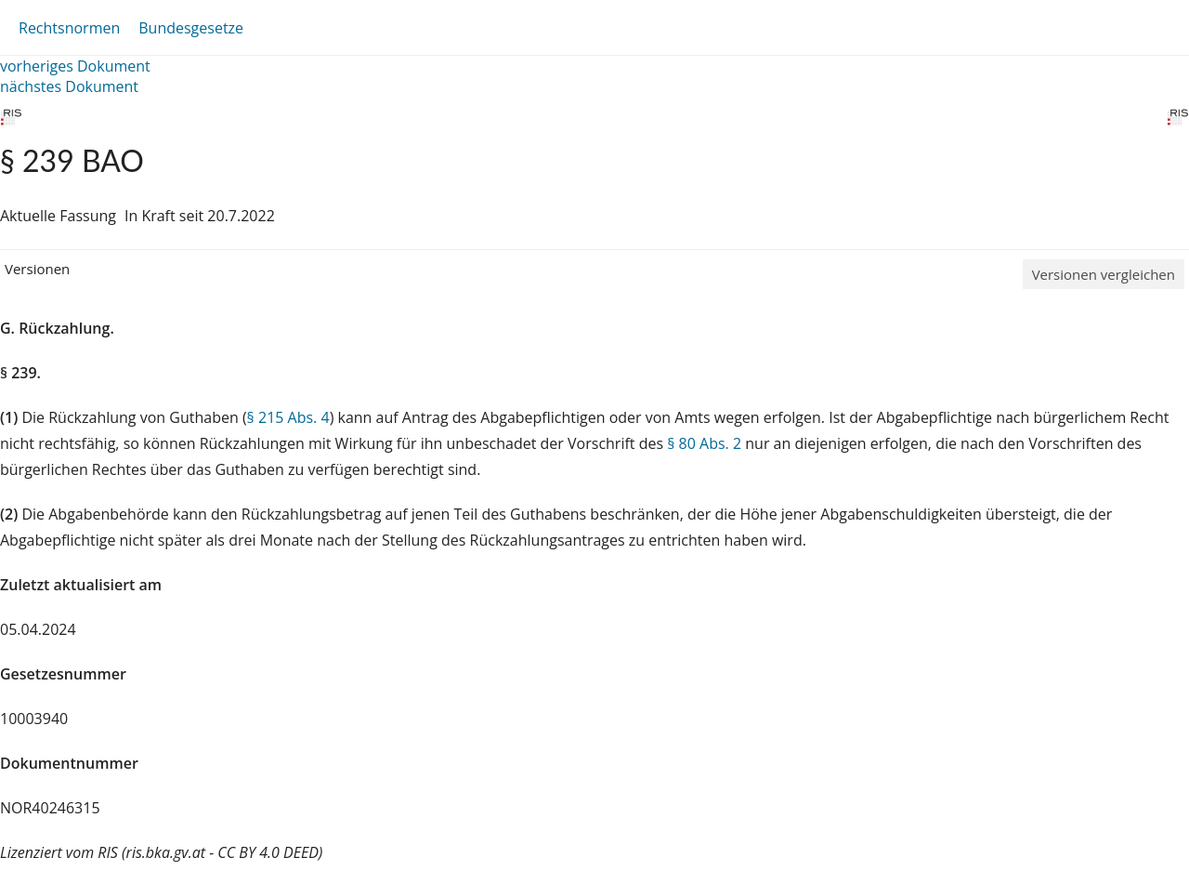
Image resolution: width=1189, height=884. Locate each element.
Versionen (37, 268)
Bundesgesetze (190, 28)
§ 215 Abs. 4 (288, 417)
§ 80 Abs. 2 (704, 443)
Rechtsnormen (69, 28)
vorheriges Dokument (75, 66)
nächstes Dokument (69, 86)
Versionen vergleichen (1103, 274)
